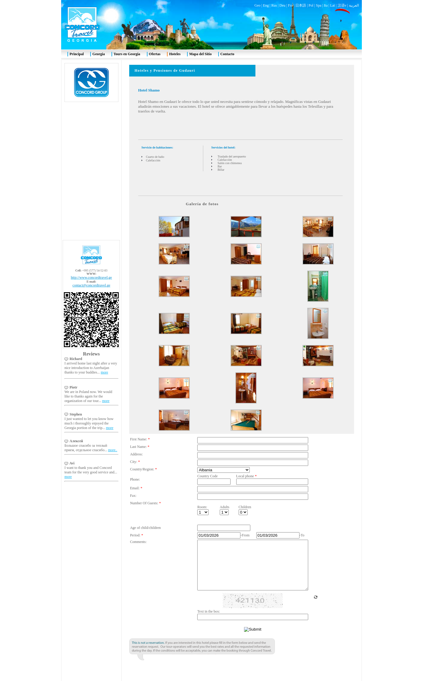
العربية (354, 5)
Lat (332, 5)
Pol (310, 5)
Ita (326, 5)
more (104, 372)
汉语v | (343, 5)
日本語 (300, 5)
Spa (318, 5)
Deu (282, 5)
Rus (274, 5)
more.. (112, 450)
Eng (266, 5)
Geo (258, 5)
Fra (290, 5)
